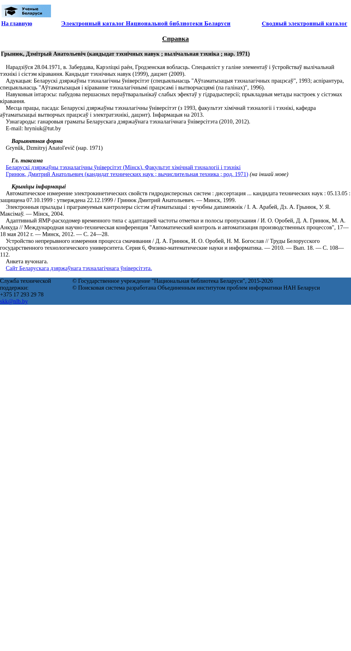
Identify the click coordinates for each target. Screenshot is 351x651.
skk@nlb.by (14, 301)
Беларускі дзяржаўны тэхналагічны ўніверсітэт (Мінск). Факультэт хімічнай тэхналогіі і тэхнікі (123, 167)
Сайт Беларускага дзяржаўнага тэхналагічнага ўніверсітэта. (79, 268)
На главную (16, 23)
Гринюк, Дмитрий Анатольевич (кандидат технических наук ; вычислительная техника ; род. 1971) (127, 174)
